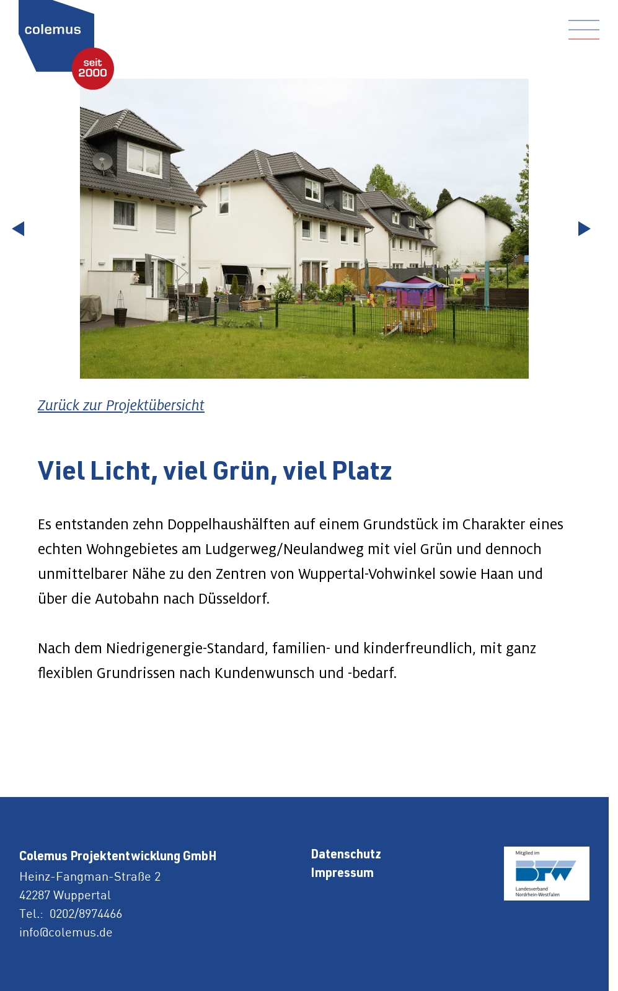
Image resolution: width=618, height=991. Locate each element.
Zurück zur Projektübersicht (121, 405)
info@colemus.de (66, 932)
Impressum (342, 874)
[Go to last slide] (22, 229)
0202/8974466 (86, 913)
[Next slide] (587, 229)
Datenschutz (346, 856)
